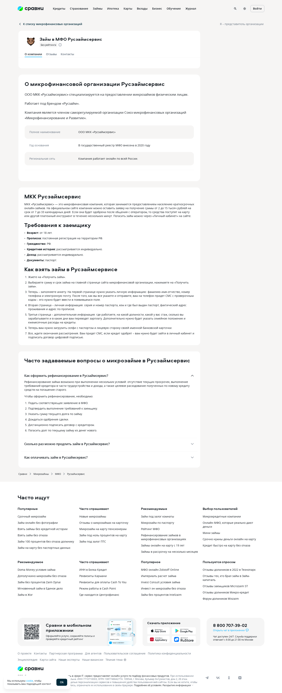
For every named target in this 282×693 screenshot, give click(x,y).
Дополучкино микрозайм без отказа (42, 576)
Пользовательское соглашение (125, 653)
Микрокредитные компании (222, 516)
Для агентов (93, 653)
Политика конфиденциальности (169, 653)
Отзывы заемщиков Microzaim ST (225, 586)
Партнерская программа (66, 653)
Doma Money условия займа (36, 570)
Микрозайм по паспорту (157, 523)
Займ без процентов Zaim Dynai (39, 582)
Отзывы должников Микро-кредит (226, 592)
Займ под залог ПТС (92, 541)
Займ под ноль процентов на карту (103, 535)
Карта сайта (48, 660)
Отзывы (51, 54)
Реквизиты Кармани (93, 576)
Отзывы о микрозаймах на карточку (103, 523)
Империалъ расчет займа (158, 576)
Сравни (22, 473)
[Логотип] (108, 668)
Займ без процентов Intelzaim (161, 595)
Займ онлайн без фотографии (38, 523)
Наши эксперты (69, 660)
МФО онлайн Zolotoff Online (160, 570)
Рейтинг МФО (150, 529)
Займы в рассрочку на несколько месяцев (169, 552)
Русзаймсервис (76, 473)
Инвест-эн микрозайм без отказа (163, 588)
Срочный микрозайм (32, 516)
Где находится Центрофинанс (99, 595)
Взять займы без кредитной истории (43, 529)
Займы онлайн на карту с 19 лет (162, 545)
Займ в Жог (25, 595)
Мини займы (211, 533)
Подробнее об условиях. (148, 685)
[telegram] (207, 678)
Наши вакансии (92, 660)
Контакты (67, 54)
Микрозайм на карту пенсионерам (103, 529)
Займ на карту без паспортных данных (44, 548)
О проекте (25, 653)
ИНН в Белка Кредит (93, 570)
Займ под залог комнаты (157, 516)
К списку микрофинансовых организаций (50, 24)
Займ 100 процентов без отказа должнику (46, 541)
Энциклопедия (27, 660)
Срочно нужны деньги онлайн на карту (229, 539)
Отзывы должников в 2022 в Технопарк (229, 570)
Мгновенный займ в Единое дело (40, 588)
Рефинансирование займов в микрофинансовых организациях (163, 537)
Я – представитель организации (242, 24)
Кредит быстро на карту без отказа (226, 545)
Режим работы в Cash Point (97, 588)
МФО (58, 473)
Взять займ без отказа (33, 535)
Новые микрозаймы (92, 516)
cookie (29, 680)
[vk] (218, 678)
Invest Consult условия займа (160, 582)
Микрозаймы (41, 473)
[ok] (229, 678)
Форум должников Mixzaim (221, 598)
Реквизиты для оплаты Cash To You (103, 582)
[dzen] (240, 678)
